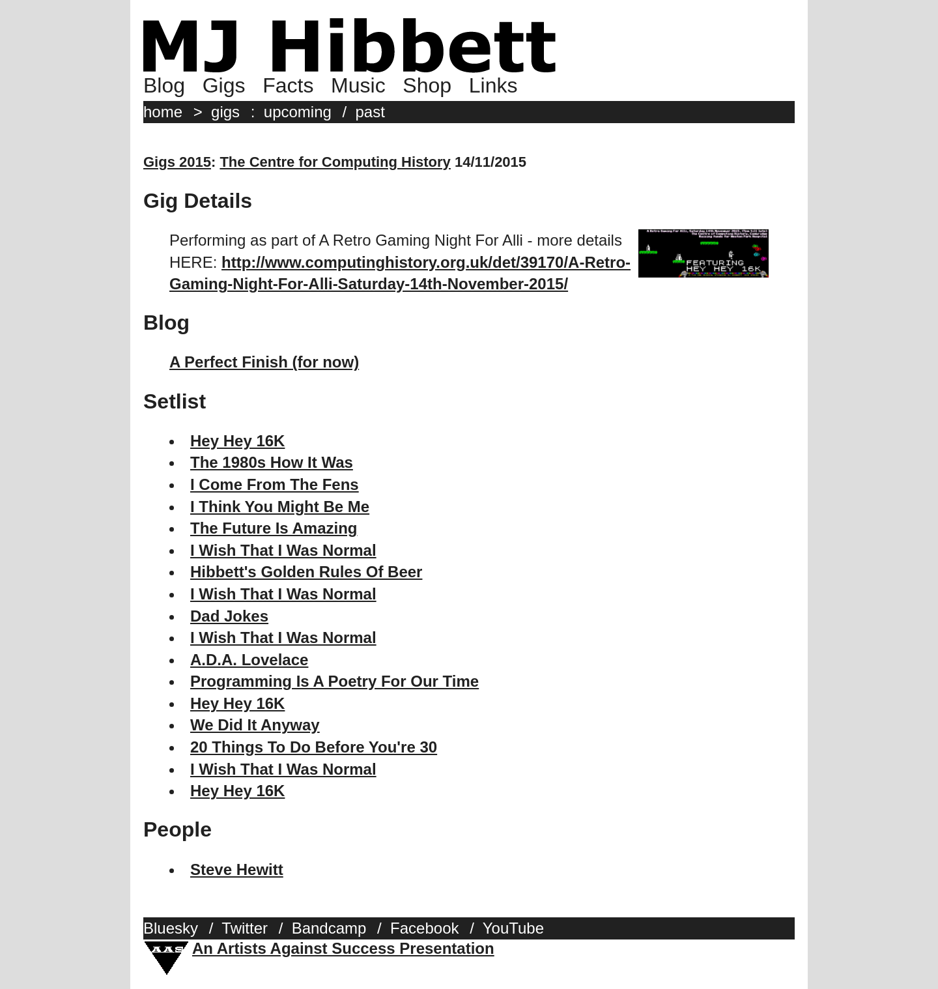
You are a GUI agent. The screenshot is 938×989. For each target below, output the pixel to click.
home (162, 112)
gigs (225, 112)
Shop (427, 85)
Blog (164, 85)
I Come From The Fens (274, 484)
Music (358, 85)
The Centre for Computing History (335, 162)
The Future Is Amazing (273, 528)
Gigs (224, 85)
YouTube (513, 928)
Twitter (244, 928)
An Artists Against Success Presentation (343, 948)
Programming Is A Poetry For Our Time (334, 681)
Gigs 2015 (177, 162)
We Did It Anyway (255, 725)
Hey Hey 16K (237, 441)
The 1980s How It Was (271, 462)
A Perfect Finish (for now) (264, 362)
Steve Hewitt (236, 869)
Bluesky (170, 928)
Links (493, 85)
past (370, 112)
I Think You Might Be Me (279, 506)
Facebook (424, 928)
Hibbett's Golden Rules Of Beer (306, 571)
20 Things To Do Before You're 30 (313, 747)
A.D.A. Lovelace (249, 659)
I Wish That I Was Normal (283, 550)
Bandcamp (329, 928)
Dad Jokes (229, 616)
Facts (288, 85)
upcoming (298, 112)
